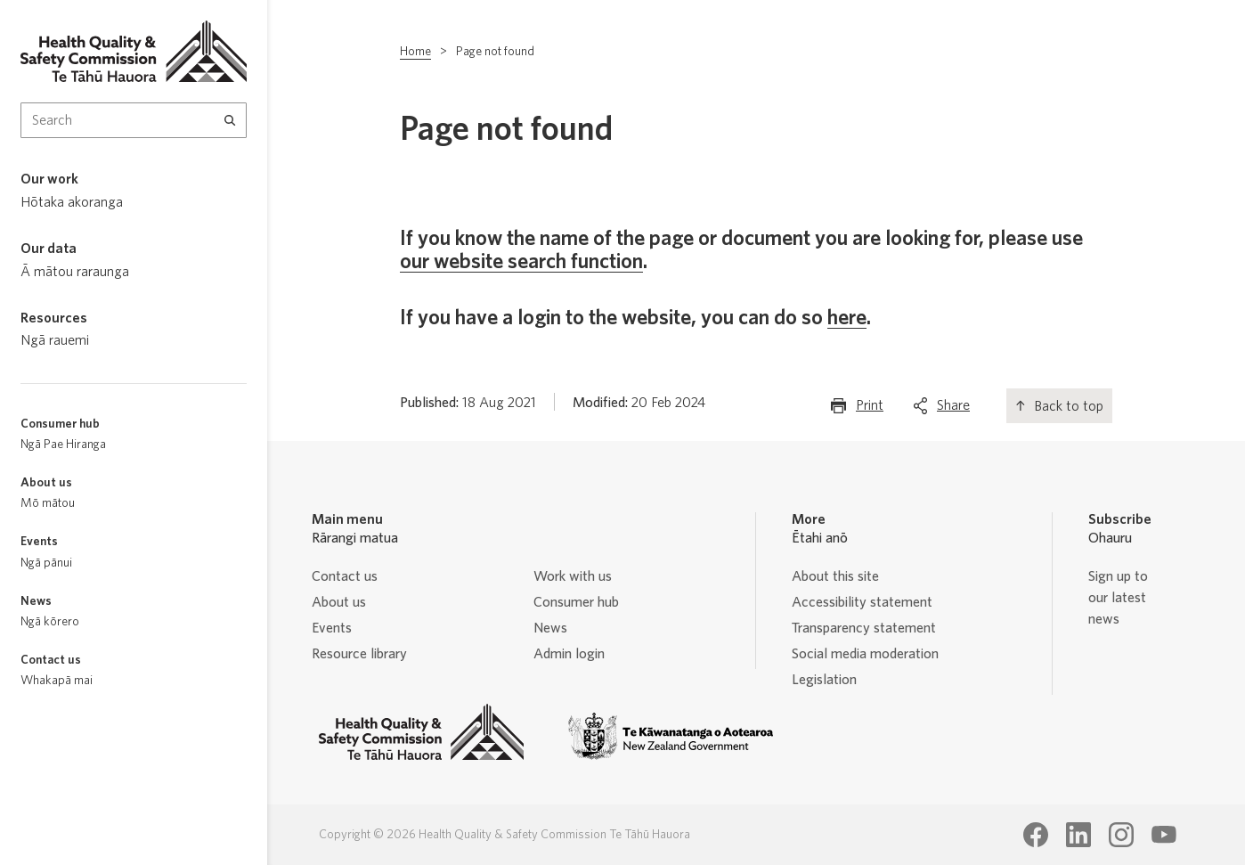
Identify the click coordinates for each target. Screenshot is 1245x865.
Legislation (824, 680)
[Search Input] (133, 120)
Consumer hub (576, 602)
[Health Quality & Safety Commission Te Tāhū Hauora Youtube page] (1163, 835)
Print (869, 409)
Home (415, 51)
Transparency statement (864, 628)
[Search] (230, 120)
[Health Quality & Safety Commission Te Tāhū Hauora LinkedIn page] (1078, 834)
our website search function (521, 262)
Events (332, 628)
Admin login (569, 654)
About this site (835, 576)
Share (953, 409)
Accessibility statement (862, 602)
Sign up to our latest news (1118, 597)
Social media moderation (865, 654)
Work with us (572, 576)
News (550, 628)
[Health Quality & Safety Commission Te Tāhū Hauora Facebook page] (1035, 834)
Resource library (359, 654)
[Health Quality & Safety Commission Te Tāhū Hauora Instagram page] (1121, 834)
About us (339, 602)
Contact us (345, 576)
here (847, 318)
